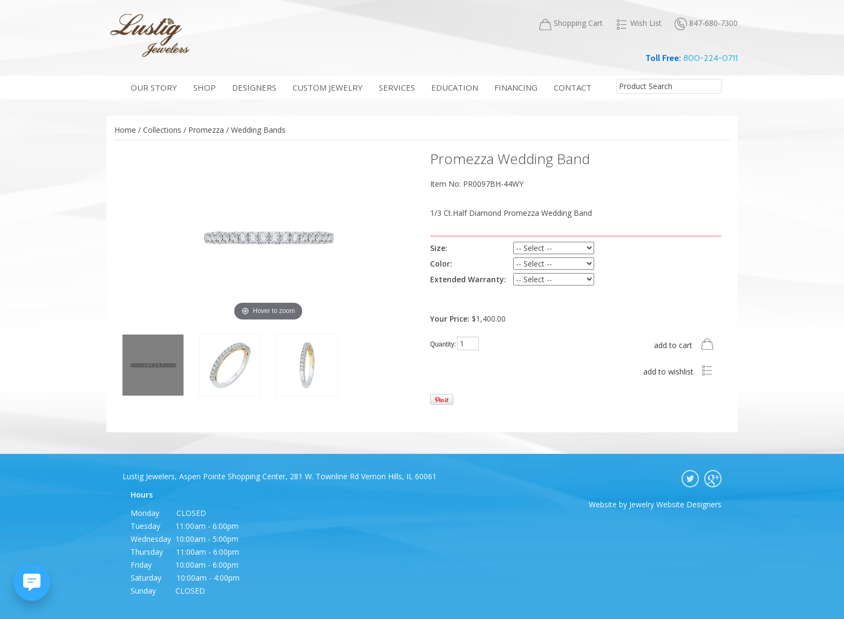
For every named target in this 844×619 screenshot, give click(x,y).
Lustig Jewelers (149, 35)
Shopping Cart (571, 23)
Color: (441, 264)
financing (515, 87)
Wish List (639, 23)
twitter (690, 478)
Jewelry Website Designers (675, 504)
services (397, 87)
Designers (254, 87)
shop (204, 87)
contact (572, 87)
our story (154, 87)
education (454, 87)
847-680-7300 (706, 23)
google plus (713, 478)
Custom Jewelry (327, 87)
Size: (438, 248)
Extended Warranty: (468, 279)
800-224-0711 (710, 58)
